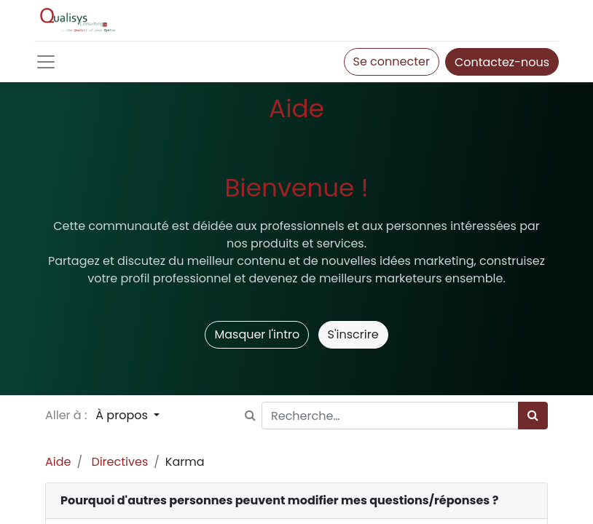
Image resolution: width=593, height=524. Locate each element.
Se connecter (391, 61)
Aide (58, 461)
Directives (119, 461)
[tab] (296, 501)
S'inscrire (353, 334)
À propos (123, 415)
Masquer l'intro (256, 334)
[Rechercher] (533, 415)
